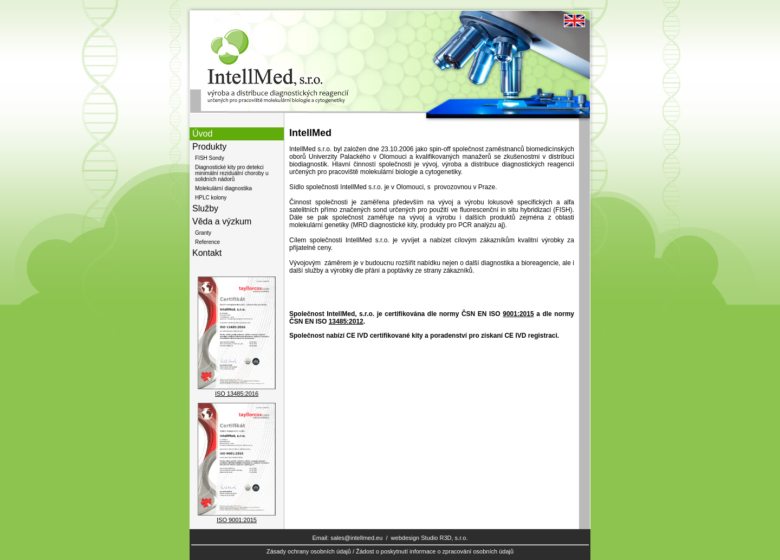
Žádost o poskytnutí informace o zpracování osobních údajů (435, 551)
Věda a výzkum (221, 221)
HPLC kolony (210, 198)
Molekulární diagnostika (223, 188)
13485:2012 (346, 321)
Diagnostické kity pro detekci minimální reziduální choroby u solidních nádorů (232, 173)
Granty (203, 233)
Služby (205, 208)
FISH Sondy (209, 158)
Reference (207, 242)
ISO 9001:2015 (237, 520)
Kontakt (207, 253)
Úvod (202, 133)
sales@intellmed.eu (356, 538)
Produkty (209, 146)
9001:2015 (518, 314)
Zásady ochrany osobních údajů (308, 551)
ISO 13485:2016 (236, 393)
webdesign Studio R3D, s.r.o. (429, 538)
